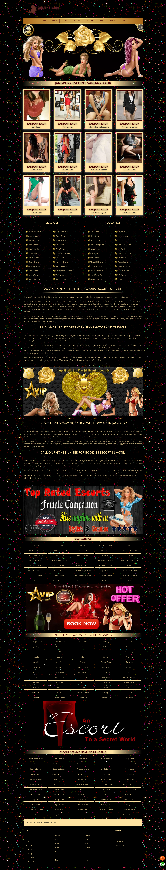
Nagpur (58, 860)
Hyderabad (30, 862)
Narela (59, 693)
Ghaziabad (82, 687)
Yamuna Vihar (106, 698)
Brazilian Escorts (34, 240)
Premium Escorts (129, 810)
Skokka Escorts (106, 769)
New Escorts (94, 232)
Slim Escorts (94, 258)
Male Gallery (60, 258)
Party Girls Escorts (62, 266)
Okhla (130, 693)
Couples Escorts (82, 581)
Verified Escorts (36, 815)
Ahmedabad (30, 841)
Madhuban (35, 672)
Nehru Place (59, 662)
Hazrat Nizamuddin (82, 693)
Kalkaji (83, 657)
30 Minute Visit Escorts (129, 576)
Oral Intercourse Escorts (129, 560)
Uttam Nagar (35, 698)
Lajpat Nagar (36, 647)
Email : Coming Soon (133, 11)
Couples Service (33, 249)
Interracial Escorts (130, 800)
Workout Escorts (59, 784)
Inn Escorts (106, 789)
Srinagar (88, 852)
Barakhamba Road (129, 677)
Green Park (59, 657)
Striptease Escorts (106, 571)
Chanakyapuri (35, 682)
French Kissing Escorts (59, 565)
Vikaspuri (130, 672)
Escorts (65, 21)
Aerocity (83, 662)
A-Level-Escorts (61, 232)
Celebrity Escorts (96, 279)
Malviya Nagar (82, 672)
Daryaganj (129, 662)
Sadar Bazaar (35, 667)
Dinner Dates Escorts (83, 565)
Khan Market (106, 667)
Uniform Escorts (106, 576)
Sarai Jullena (59, 682)
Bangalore (58, 835)
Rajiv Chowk (83, 677)
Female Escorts (83, 774)
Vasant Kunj (59, 652)
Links (123, 21)
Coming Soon (120, 841)
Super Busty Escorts (106, 555)
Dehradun (58, 844)
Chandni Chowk (106, 662)
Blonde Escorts (61, 236)
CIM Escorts (60, 245)
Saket (83, 652)
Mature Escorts (33, 262)
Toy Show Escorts (36, 576)
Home (43, 21)
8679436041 (120, 845)
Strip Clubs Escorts (129, 789)
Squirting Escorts (106, 805)
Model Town (36, 693)
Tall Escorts (129, 555)
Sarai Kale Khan (59, 677)
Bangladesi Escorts (96, 266)
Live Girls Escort (82, 764)
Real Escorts (106, 794)
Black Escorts (82, 800)
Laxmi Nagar (129, 652)
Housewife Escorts (129, 815)
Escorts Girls (106, 774)
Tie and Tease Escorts (129, 571)
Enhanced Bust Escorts (36, 550)
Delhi (117, 837)
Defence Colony (59, 698)
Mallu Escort (59, 810)
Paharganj (129, 667)
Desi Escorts (122, 258)
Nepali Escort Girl (96, 275)
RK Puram (129, 698)
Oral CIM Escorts (129, 565)
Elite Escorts (94, 236)
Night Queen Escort (36, 759)
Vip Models (121, 249)
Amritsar (29, 845)
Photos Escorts (95, 240)
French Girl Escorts (96, 271)
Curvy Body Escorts (124, 253)
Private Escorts (95, 249)
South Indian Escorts (36, 810)
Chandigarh (30, 854)
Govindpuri (106, 693)
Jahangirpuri (106, 682)
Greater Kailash (129, 682)
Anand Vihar (83, 698)
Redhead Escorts (82, 555)
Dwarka (35, 652)
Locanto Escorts (35, 769)
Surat (86, 856)
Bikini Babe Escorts (106, 810)
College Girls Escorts (106, 545)
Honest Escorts (83, 794)
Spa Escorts (130, 774)
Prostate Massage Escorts (83, 571)
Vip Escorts (121, 232)
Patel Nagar (129, 657)
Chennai (29, 849)
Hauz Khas (129, 642)
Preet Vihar (36, 657)
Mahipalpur (130, 687)
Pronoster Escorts (106, 759)
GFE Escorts (94, 253)
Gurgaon (36, 687)
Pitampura (59, 647)
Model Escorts (61, 279)
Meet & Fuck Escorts (130, 764)
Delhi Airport (106, 672)
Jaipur (57, 848)
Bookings (90, 21)
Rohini (83, 647)
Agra (27, 837)
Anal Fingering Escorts (59, 560)
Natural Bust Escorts (130, 550)
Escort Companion (129, 784)
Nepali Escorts (129, 779)
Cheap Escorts (36, 800)
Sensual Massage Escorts (106, 565)
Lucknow (88, 835)
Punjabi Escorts (123, 262)
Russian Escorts (33, 275)
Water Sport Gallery (35, 279)
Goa (56, 840)
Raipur (87, 840)
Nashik (87, 844)
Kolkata (57, 852)
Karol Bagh (106, 642)
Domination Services (63, 253)
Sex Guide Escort (59, 764)
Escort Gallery (129, 794)
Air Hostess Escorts (106, 815)
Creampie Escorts (106, 800)
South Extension (59, 642)
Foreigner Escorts (124, 266)
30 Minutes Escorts (35, 232)
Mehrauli (106, 647)
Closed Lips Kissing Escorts (36, 565)
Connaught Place (36, 642)
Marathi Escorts (106, 779)
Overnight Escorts (59, 571)
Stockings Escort (129, 805)
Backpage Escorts (59, 769)
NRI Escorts (122, 275)
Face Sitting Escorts (35, 560)
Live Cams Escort (106, 764)
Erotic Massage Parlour (98, 245)
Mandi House (106, 677)
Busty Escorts (33, 245)
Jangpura (36, 677)
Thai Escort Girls (123, 271)
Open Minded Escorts (35, 266)
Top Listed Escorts (36, 789)
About (54, 21)
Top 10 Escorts (59, 759)
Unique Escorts (36, 774)
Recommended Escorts (64, 271)
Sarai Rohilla (36, 662)
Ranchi (87, 860)
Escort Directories (36, 764)
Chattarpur (83, 682)
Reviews (77, 21)
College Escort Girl (59, 815)
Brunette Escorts (61, 240)
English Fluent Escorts (59, 550)
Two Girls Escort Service (83, 576)
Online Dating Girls (124, 245)
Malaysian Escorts (36, 784)
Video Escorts (82, 759)
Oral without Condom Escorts (36, 571)
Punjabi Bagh (59, 672)
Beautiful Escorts (129, 581)
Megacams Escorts (82, 784)
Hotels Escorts (83, 789)
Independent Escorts (59, 774)
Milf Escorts (83, 550)
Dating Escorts (130, 759)
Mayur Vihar (130, 647)
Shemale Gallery (61, 275)
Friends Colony (83, 667)
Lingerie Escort (59, 805)
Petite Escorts (33, 271)
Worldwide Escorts (106, 784)
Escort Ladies (35, 794)
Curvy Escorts (60, 249)
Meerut (106, 687)
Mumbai (87, 848)
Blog (101, 21)
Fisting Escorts (83, 560)
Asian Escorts (33, 236)
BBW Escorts (36, 545)
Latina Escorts (36, 805)
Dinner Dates (33, 253)
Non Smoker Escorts (36, 555)
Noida (59, 687)
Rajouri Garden (83, 642)
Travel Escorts (59, 576)
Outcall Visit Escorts (59, 581)
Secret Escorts (129, 769)
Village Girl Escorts (96, 262)
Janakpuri (106, 652)
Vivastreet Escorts (83, 769)
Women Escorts (123, 240)
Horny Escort (82, 810)
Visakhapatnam (60, 856)
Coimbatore (30, 858)
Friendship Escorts (36, 779)
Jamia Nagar (59, 667)
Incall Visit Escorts (36, 581)
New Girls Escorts (62, 262)
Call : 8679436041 (134, 8)
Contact (112, 21)
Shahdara (106, 657)
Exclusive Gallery (34, 258)
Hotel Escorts (122, 279)
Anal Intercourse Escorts (106, 560)
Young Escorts (123, 236)
